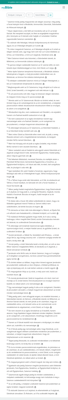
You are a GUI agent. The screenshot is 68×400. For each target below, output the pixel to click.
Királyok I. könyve (15, 15)
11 (29, 15)
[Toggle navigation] (64, 7)
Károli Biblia (40, 15)
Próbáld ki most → (53, 2)
